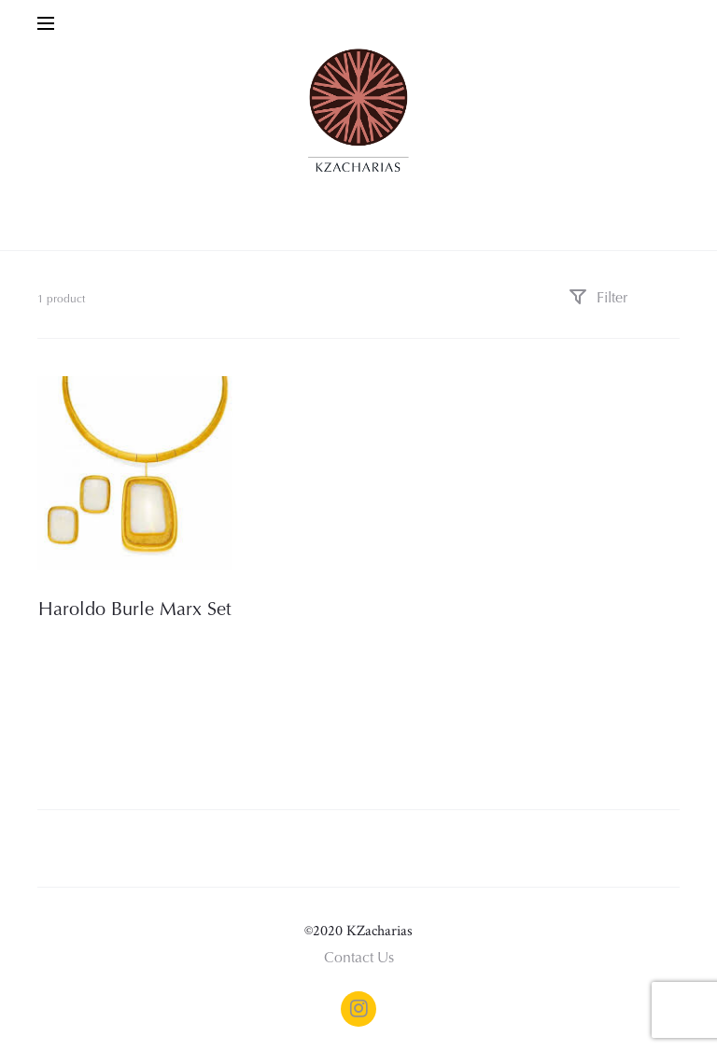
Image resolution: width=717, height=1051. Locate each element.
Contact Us (359, 958)
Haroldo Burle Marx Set (135, 610)
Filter (598, 298)
